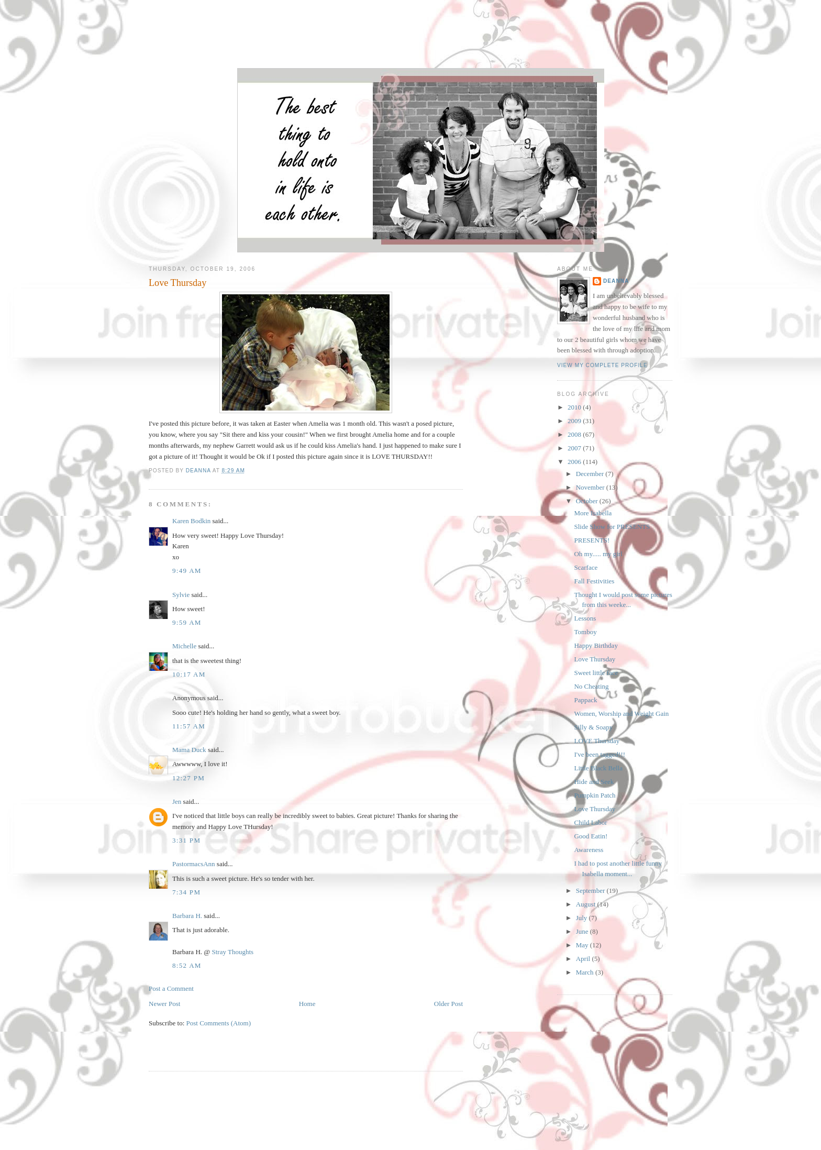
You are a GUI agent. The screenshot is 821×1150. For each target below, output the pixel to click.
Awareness (588, 850)
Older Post (448, 1004)
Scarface (585, 567)
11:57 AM (188, 726)
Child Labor (590, 822)
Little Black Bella (598, 768)
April (584, 959)
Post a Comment (171, 988)
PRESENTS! (591, 540)
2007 (575, 448)
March (585, 972)
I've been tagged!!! (599, 754)
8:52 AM (187, 965)
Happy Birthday (595, 645)
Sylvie (181, 595)
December (591, 474)
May (583, 945)
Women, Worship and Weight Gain (621, 713)
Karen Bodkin (191, 521)
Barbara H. (187, 916)
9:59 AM (187, 622)
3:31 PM (186, 840)
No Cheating (591, 686)
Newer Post (164, 1004)
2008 (575, 434)
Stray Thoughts (233, 952)
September (591, 890)
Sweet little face (596, 673)
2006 (575, 462)
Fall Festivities (594, 581)
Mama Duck (189, 750)
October (588, 501)
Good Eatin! (590, 836)
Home (307, 1004)
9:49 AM (187, 570)
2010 (575, 407)
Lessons (585, 618)
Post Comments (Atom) (218, 1023)
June (583, 931)
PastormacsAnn (193, 864)
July (582, 918)
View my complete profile (602, 365)
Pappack (585, 700)
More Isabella (593, 513)
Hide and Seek (594, 782)
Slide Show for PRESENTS (612, 526)
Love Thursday (594, 659)
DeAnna (616, 281)
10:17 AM (189, 674)
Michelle (184, 646)
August (586, 904)
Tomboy (585, 632)
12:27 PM (188, 778)
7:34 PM (186, 892)
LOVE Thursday (596, 741)
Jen (176, 801)
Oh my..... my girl (598, 554)
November (591, 487)
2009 (575, 421)
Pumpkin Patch (594, 795)
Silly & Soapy (593, 727)
